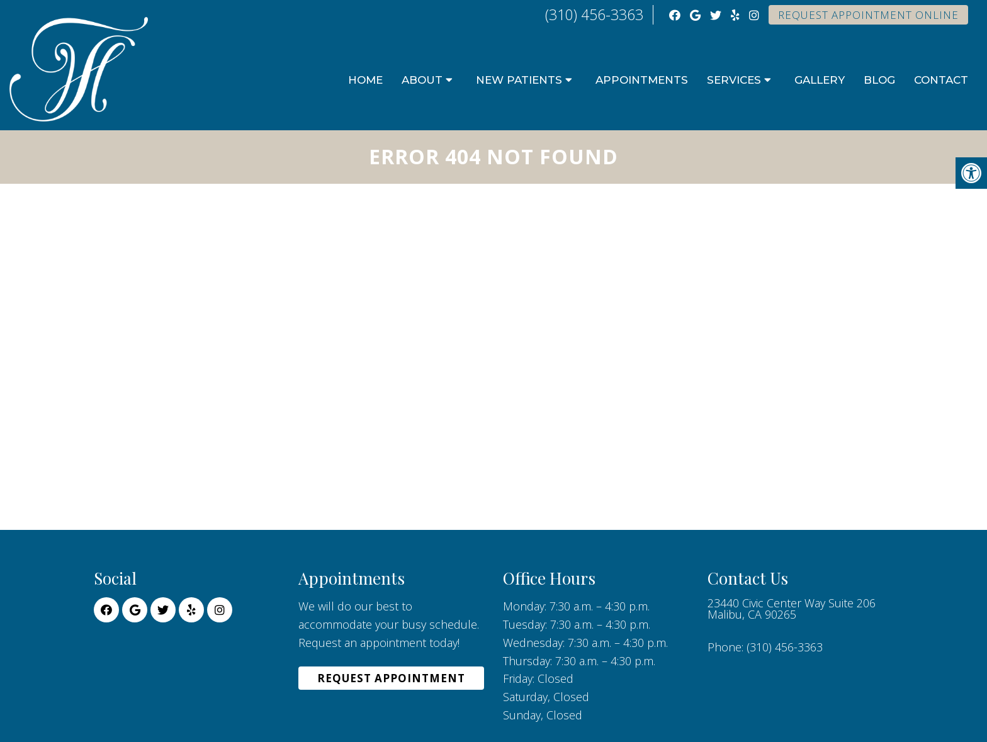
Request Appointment (391, 678)
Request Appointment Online (868, 15)
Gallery (819, 80)
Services (734, 80)
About (422, 80)
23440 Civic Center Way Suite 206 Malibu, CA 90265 (792, 608)
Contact (941, 80)
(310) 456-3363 (594, 14)
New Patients (519, 80)
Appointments (641, 80)
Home (365, 80)
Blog (879, 80)
